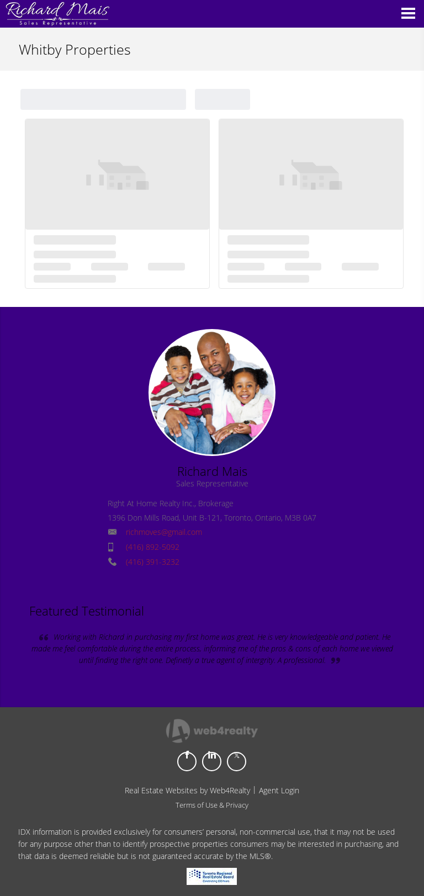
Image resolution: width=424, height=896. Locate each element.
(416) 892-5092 (152, 547)
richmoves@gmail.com (164, 532)
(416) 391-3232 (152, 561)
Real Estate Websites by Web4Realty (187, 790)
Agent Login (279, 790)
